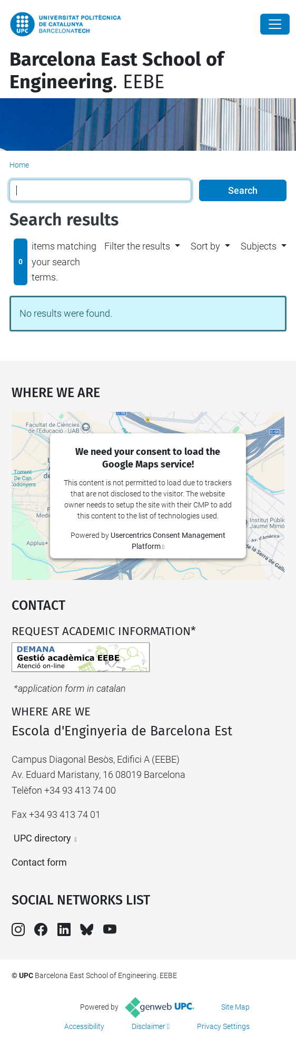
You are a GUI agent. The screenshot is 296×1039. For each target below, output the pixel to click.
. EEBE (116, 70)
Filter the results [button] (137, 246)
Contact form (39, 862)
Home (19, 165)
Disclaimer (148, 1026)
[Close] (275, 24)
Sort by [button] (205, 246)
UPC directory (42, 838)
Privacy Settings (223, 1026)
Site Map (235, 1007)
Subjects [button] (259, 246)
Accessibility (84, 1026)
